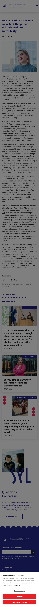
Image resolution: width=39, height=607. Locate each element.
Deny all (19, 596)
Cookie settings (19, 591)
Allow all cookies (19, 602)
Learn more (16, 585)
